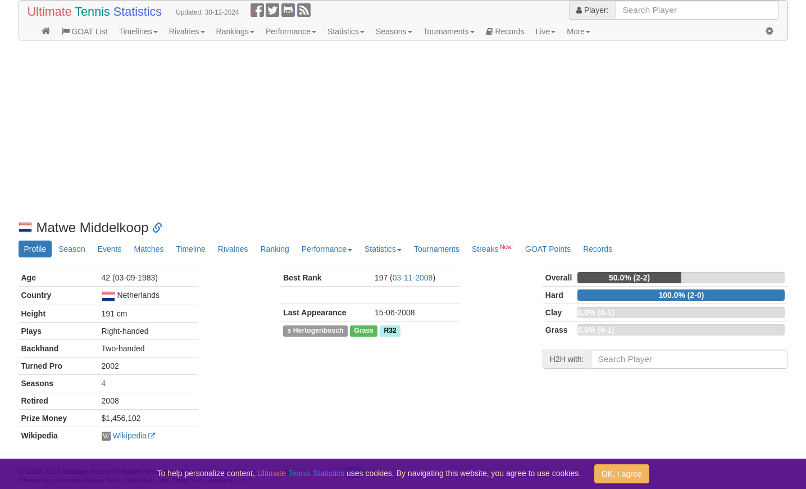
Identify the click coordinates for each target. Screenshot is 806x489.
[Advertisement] (356, 130)
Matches (148, 248)
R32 (390, 330)
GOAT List (85, 31)
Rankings (235, 31)
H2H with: (567, 359)
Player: (592, 10)
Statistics (346, 31)
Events (110, 248)
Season (71, 248)
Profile (35, 248)
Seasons (394, 31)
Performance (291, 31)
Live (546, 31)
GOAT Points (548, 248)
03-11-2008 (413, 277)
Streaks (492, 248)
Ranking (274, 248)
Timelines (138, 31)
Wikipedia (129, 435)
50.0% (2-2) (629, 277)
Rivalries (187, 31)
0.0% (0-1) (595, 312)
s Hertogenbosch (316, 330)
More (578, 31)
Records (505, 31)
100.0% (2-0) (681, 295)
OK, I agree (622, 473)
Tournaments (449, 31)
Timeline (190, 248)
